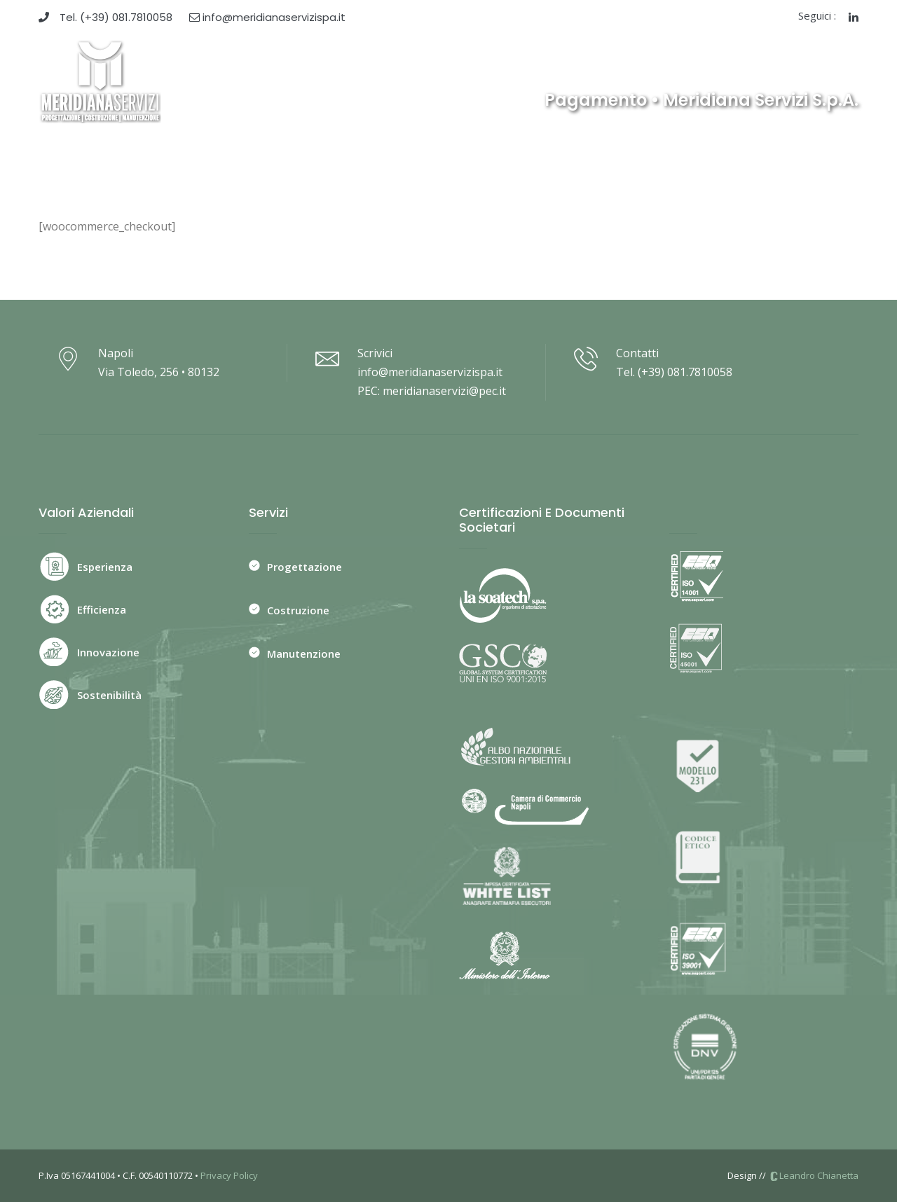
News (646, 64)
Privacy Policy (229, 1175)
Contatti (695, 64)
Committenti (490, 64)
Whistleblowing (771, 64)
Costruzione (298, 610)
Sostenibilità (109, 695)
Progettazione (304, 567)
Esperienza (104, 567)
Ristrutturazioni (579, 64)
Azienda (377, 64)
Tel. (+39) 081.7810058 (105, 17)
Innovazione (108, 652)
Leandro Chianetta (813, 1175)
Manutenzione (304, 654)
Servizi (426, 64)
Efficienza (101, 609)
